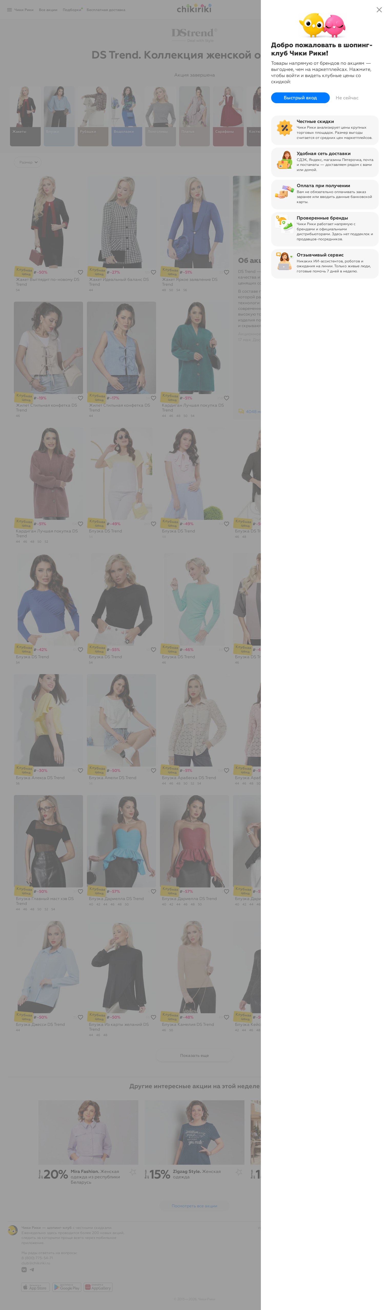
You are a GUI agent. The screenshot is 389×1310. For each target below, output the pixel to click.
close (379, 9)
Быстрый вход (300, 98)
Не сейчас (347, 98)
